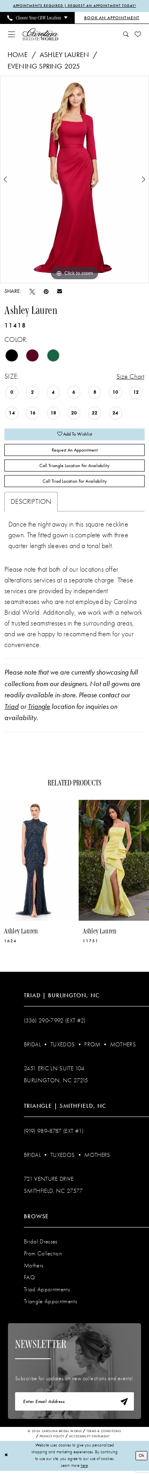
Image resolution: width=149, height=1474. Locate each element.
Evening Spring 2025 (44, 66)
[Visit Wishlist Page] (138, 34)
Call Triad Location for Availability (74, 484)
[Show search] (126, 34)
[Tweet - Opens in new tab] (32, 291)
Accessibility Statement (89, 1440)
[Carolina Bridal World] (40, 34)
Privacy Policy (52, 1440)
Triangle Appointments (50, 1304)
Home (18, 54)
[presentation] (35, 863)
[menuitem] (37, 18)
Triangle (39, 709)
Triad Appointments (47, 1292)
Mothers (123, 1047)
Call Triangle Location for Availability (74, 468)
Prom (92, 1047)
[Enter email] (74, 1404)
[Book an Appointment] (112, 18)
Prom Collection (43, 1256)
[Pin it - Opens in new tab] (46, 291)
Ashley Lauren (64, 54)
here (84, 1468)
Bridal (32, 1047)
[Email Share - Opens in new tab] (59, 291)
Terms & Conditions (104, 1435)
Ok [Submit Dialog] (141, 1458)
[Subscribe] (123, 1405)
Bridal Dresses (41, 1244)
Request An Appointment (74, 451)
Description (31, 505)
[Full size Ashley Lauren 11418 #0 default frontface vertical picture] (74, 180)
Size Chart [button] (130, 377)
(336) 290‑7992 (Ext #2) (55, 1023)
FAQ (29, 1280)
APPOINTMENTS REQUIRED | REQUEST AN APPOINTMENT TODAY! (75, 6)
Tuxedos (62, 1047)
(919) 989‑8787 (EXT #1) (54, 1133)
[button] (11, 34)
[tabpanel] (74, 180)
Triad (11, 709)
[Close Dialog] (6, 1459)
